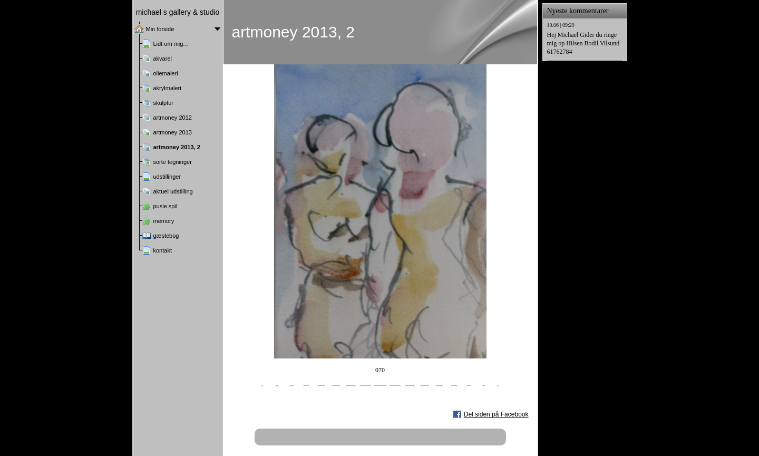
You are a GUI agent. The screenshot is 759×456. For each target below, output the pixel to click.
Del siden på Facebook (496, 414)
